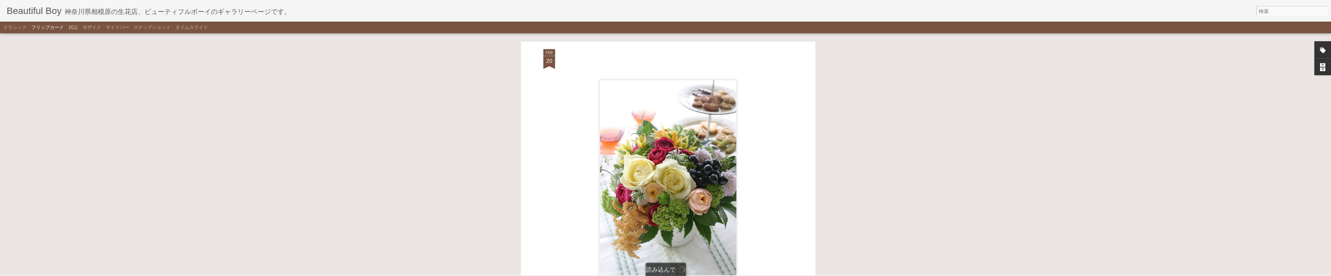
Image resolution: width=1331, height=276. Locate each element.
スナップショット (152, 27)
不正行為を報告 (698, 272)
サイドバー (117, 27)
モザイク (92, 27)
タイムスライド (191, 27)
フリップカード (47, 27)
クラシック (15, 27)
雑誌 (73, 27)
